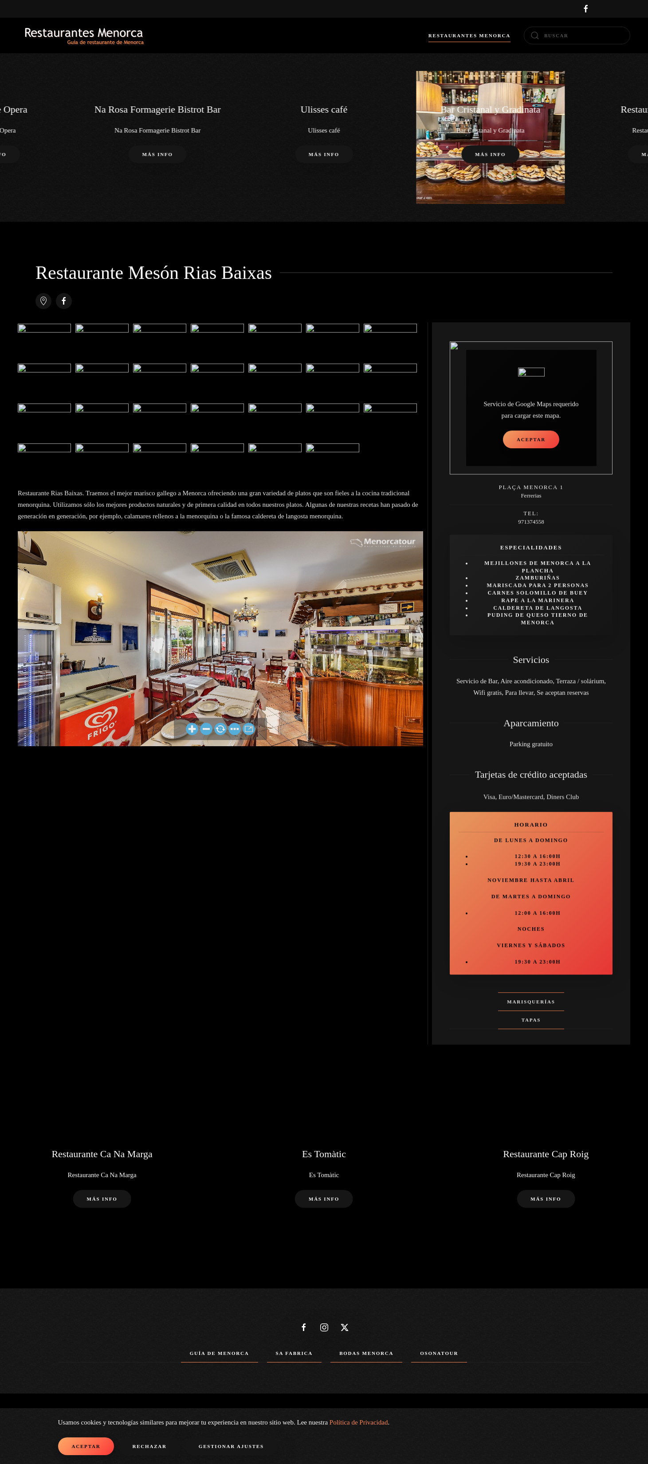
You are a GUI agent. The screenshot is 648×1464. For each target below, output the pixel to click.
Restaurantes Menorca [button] (469, 35)
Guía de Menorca (219, 1353)
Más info (324, 154)
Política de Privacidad (359, 1422)
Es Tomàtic (324, 1153)
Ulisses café (324, 109)
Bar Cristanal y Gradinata (490, 109)
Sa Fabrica (294, 1353)
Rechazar (149, 1446)
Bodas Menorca (366, 1353)
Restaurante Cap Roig (546, 1153)
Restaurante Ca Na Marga (101, 1153)
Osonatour (439, 1353)
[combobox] (577, 35)
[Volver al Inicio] (84, 35)
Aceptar (86, 1446)
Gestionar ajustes (231, 1446)
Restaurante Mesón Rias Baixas (153, 272)
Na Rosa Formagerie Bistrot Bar (157, 109)
